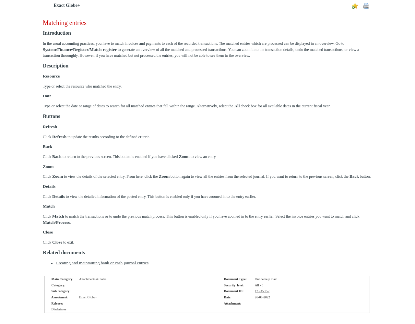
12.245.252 (262, 291)
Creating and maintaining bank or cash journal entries (102, 262)
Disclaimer (59, 309)
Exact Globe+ (66, 5)
